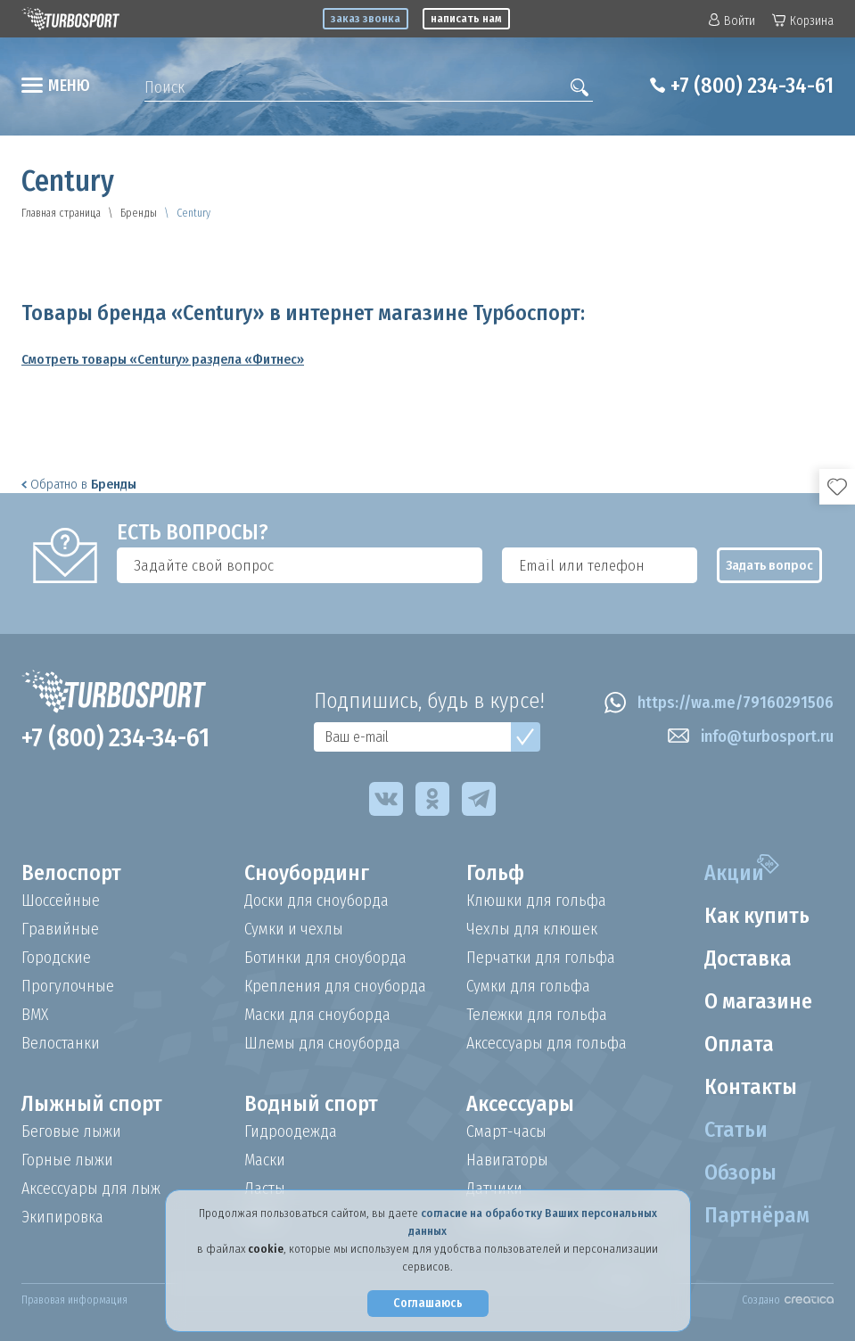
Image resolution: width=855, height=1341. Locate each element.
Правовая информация (74, 1300)
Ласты (264, 1189)
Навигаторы (507, 1160)
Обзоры (740, 1172)
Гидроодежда (290, 1131)
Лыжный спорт (91, 1104)
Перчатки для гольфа (540, 958)
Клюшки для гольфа (536, 901)
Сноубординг (306, 873)
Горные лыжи (67, 1160)
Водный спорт (311, 1104)
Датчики (494, 1189)
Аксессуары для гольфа (546, 1043)
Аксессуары (520, 1104)
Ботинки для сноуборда (325, 958)
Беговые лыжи (71, 1131)
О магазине (758, 1001)
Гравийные (60, 929)
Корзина (803, 21)
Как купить (757, 915)
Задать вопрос (769, 565)
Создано (788, 1300)
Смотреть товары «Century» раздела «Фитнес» (162, 359)
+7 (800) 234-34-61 (752, 85)
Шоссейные (60, 901)
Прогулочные (67, 986)
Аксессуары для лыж (90, 1189)
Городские (56, 958)
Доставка (748, 958)
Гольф (495, 873)
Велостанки (60, 1043)
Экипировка (62, 1217)
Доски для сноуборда (316, 901)
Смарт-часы (506, 1131)
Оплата (739, 1044)
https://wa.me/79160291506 (719, 702)
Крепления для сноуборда (335, 986)
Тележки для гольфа (536, 1015)
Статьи (736, 1129)
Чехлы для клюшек (531, 929)
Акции (734, 873)
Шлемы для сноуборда (322, 1043)
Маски (264, 1160)
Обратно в (78, 484)
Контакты (750, 1087)
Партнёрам (757, 1215)
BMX (34, 1015)
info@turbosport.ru (751, 736)
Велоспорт (71, 873)
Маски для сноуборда (317, 1015)
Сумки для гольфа (528, 986)
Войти (732, 21)
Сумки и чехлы (293, 929)
